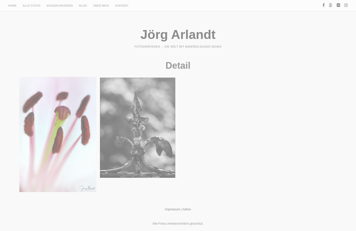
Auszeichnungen (59, 5)
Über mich (101, 5)
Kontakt (122, 5)
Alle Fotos (31, 5)
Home (12, 5)
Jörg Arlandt (177, 34)
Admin (186, 209)
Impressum (172, 209)
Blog (83, 5)
